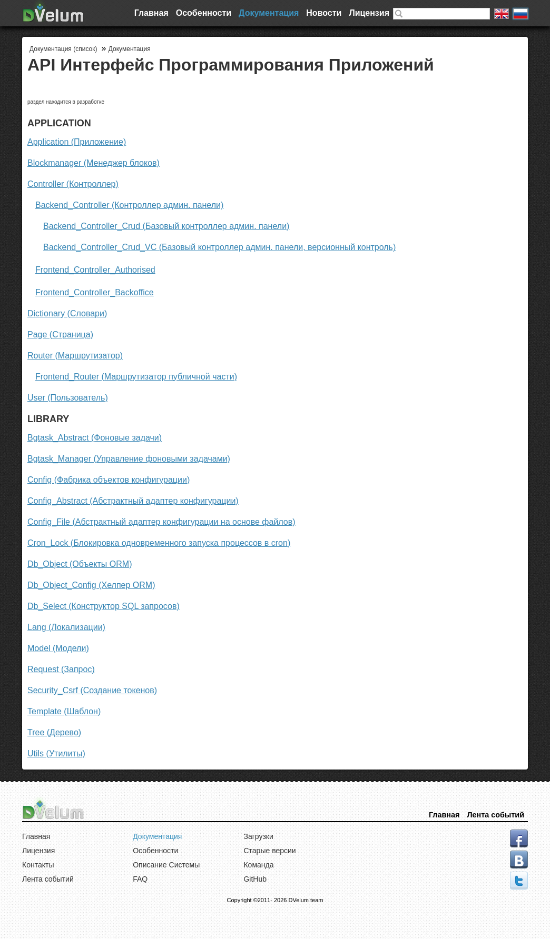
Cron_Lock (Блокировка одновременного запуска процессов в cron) (158, 542)
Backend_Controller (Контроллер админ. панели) (129, 205)
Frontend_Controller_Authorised (95, 269)
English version (501, 13)
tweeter (519, 881)
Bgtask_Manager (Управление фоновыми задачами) (128, 458)
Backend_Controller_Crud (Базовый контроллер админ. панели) (166, 226)
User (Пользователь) (67, 397)
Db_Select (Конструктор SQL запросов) (103, 606)
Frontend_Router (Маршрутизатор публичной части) (136, 376)
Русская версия (520, 13)
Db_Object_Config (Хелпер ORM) (91, 585)
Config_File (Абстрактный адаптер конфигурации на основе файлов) (161, 521)
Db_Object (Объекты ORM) (79, 564)
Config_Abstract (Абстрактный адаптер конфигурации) (133, 500)
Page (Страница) (60, 334)
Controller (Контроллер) (73, 183)
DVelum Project (53, 11)
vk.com (519, 859)
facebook (519, 838)
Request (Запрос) (61, 669)
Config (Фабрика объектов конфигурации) (108, 479)
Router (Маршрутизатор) (75, 355)
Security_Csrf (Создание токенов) (92, 690)
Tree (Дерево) (54, 732)
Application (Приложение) (76, 141)
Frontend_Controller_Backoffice (94, 292)
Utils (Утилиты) (56, 753)
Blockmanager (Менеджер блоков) (93, 162)
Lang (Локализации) (66, 627)
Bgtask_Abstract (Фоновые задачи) (94, 437)
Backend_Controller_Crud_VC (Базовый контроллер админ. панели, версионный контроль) (219, 247)
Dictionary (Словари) (67, 313)
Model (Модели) (58, 648)
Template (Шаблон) (64, 711)
